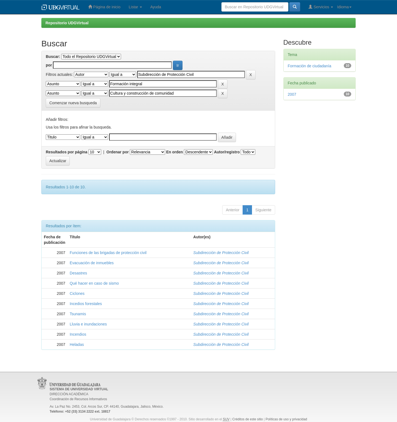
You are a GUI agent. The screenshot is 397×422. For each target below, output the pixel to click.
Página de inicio (104, 6)
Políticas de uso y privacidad (286, 419)
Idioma (344, 7)
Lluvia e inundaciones (88, 324)
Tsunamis (78, 314)
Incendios (78, 334)
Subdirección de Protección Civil (221, 252)
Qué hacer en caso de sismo (94, 283)
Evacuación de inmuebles (92, 263)
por (49, 65)
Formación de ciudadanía (309, 66)
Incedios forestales (86, 303)
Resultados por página (66, 152)
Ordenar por (117, 152)
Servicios (321, 6)
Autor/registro (227, 152)
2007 (292, 94)
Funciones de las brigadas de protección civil (108, 252)
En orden (174, 152)
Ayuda (155, 7)
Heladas (77, 344)
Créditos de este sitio (247, 419)
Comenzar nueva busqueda (73, 103)
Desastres (78, 273)
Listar (135, 7)
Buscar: (53, 56)
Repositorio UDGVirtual (66, 23)
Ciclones (77, 293)
